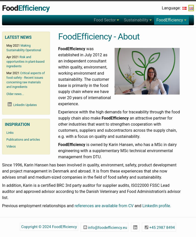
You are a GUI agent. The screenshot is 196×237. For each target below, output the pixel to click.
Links (10, 133)
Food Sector (105, 20)
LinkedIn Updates (21, 104)
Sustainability (136, 20)
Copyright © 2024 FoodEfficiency (49, 227)
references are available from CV (104, 205)
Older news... (15, 94)
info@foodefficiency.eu (104, 227)
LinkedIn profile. (156, 205)
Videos (11, 146)
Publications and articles (23, 139)
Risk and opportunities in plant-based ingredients (25, 61)
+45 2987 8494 (159, 227)
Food (26, 8)
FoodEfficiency (169, 20)
